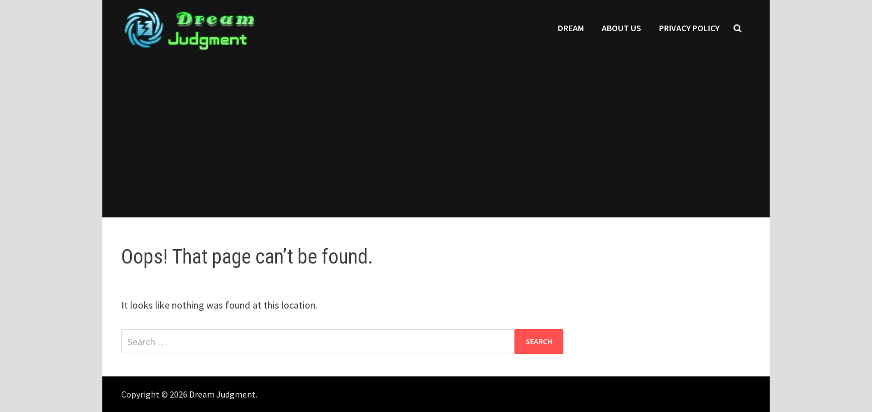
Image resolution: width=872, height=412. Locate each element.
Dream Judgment (222, 394)
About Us (621, 27)
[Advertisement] (436, 139)
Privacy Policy (689, 27)
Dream (571, 27)
